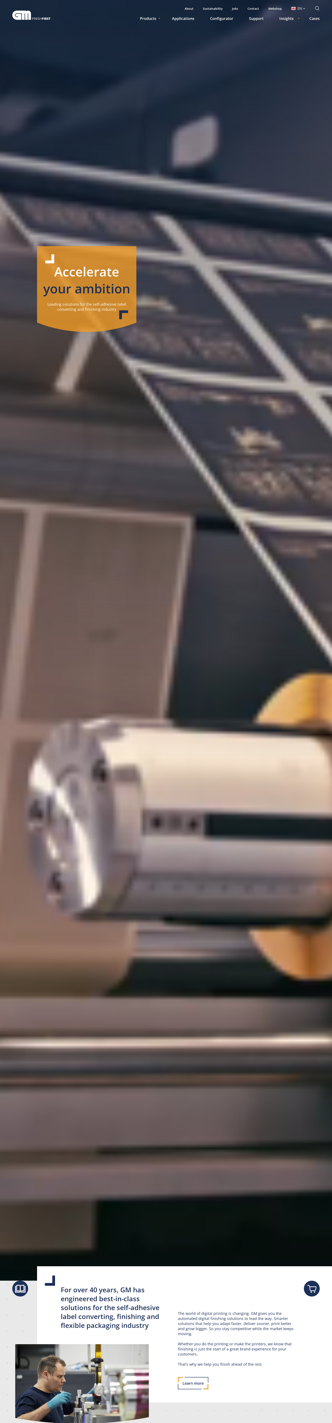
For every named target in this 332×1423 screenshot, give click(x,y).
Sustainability (213, 9)
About (189, 9)
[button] (298, 8)
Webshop (275, 9)
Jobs (235, 9)
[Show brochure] (20, 1289)
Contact (253, 9)
